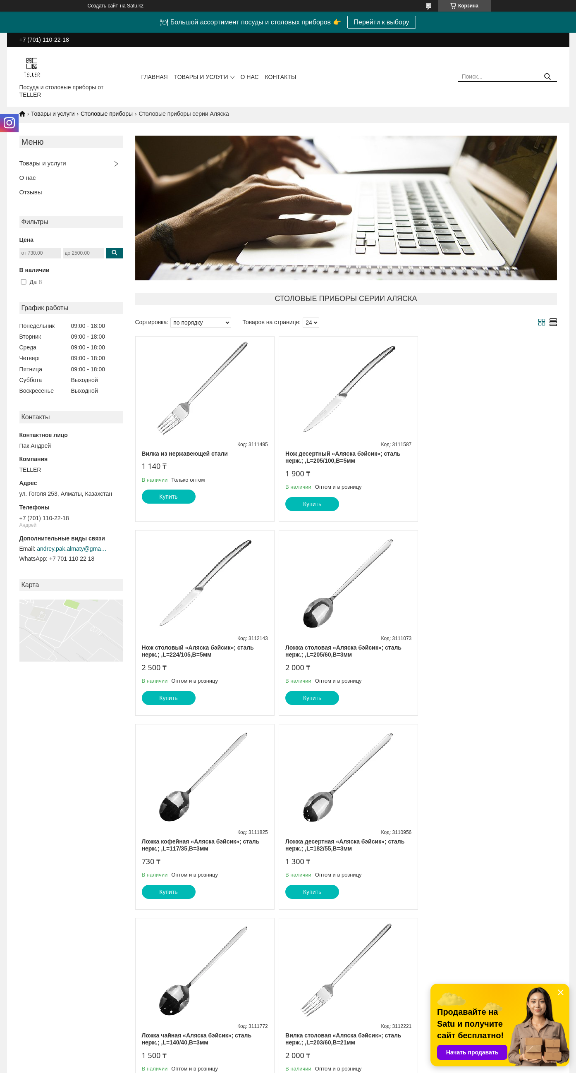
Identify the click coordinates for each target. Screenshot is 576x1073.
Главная (154, 77)
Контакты (280, 77)
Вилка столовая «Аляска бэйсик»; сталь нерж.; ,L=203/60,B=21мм (341, 845)
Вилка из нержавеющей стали (185, 453)
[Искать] (547, 77)
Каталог (25, 1013)
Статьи (163, 1004)
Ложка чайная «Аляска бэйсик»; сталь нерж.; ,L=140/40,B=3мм (197, 845)
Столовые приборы (107, 114)
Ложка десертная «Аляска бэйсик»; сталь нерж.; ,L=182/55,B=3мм (485, 651)
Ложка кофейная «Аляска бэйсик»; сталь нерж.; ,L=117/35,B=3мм (343, 651)
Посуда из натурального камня (332, 1013)
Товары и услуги (201, 77)
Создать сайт (103, 6)
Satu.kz (323, 1058)
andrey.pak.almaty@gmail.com (72, 548)
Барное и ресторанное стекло (331, 1004)
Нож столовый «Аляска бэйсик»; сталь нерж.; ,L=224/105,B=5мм (481, 457)
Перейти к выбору (381, 22)
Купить (168, 496)
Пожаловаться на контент (299, 1065)
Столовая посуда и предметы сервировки (345, 1021)
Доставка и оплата (178, 1021)
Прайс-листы (31, 1021)
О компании (169, 1013)
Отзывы (30, 192)
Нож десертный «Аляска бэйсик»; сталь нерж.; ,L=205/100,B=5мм (341, 457)
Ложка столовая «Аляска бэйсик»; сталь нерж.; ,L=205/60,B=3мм (200, 651)
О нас (250, 77)
